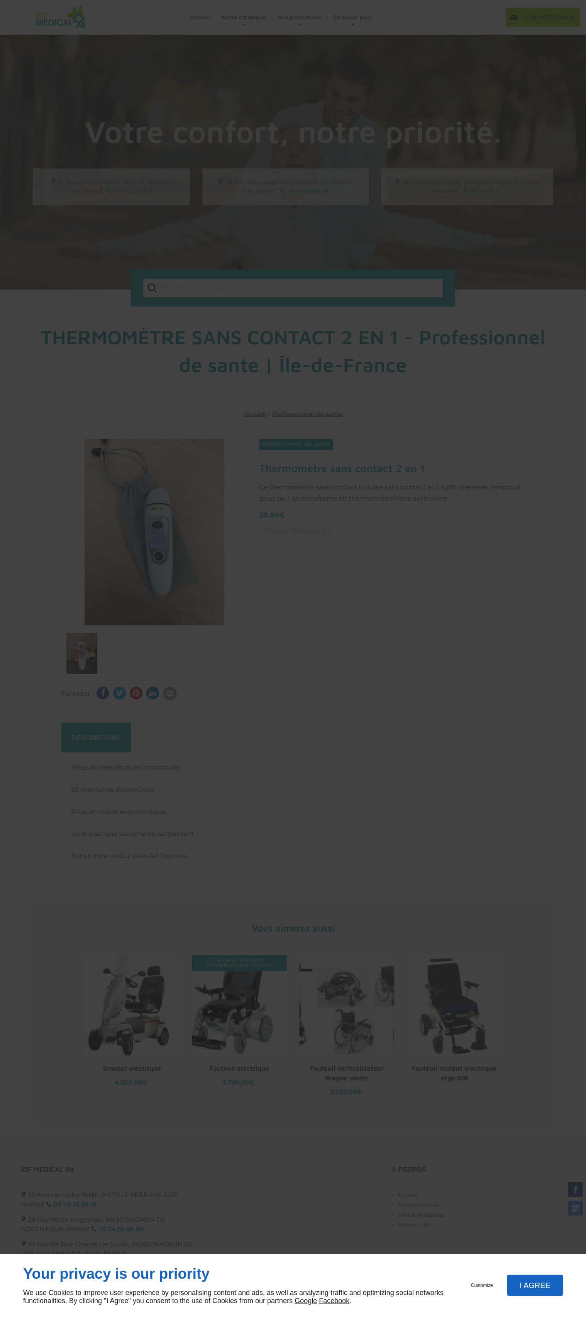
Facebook (334, 1301)
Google (306, 1301)
